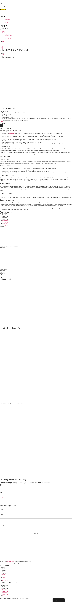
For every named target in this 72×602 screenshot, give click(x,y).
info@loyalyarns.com (4, 494)
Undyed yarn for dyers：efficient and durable (9, 246)
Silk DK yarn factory (54, 118)
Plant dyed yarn (8, 23)
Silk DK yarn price (15, 120)
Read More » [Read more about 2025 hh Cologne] (2, 270)
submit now (36, 533)
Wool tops (7, 22)
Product (4, 18)
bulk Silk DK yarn (9, 118)
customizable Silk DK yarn (34, 118)
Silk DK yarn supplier (23, 120)
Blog (3, 26)
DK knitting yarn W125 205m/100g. (13, 480)
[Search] (1, 47)
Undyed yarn (7, 19)
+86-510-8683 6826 (4, 487)
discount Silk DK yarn (44, 118)
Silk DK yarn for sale (63, 118)
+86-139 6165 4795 (4, 488)
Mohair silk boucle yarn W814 (11, 328)
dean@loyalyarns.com (4, 495)
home (3, 16)
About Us (4, 25)
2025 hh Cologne (3, 269)
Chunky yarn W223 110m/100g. (12, 404)
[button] (22, 30)
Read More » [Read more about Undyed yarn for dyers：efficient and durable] (2, 247)
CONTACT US (5, 28)
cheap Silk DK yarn (24, 118)
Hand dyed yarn (8, 21)
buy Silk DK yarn (16, 118)
